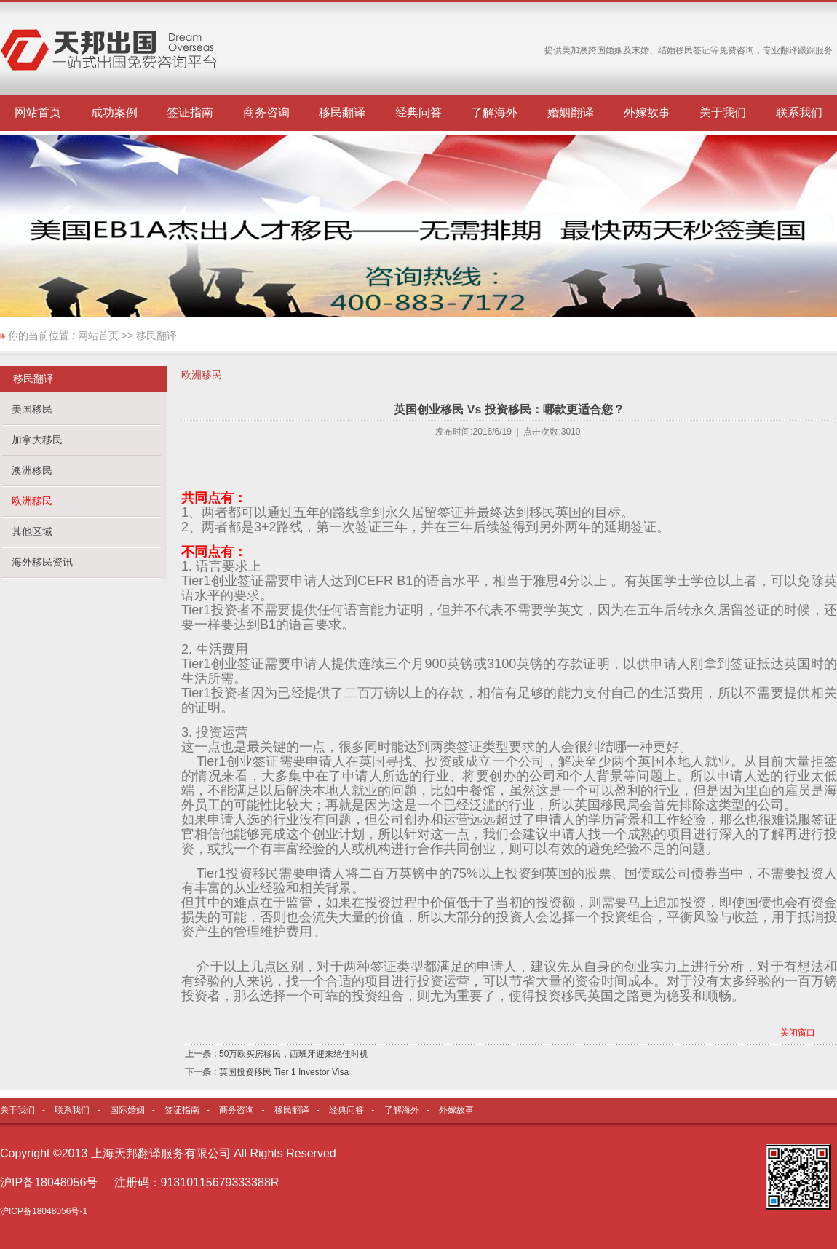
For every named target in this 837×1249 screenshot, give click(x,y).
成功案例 (114, 112)
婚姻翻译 (570, 112)
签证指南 (190, 112)
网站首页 (38, 112)
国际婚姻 (127, 1110)
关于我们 (722, 112)
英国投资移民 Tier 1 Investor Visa (284, 1072)
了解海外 (494, 112)
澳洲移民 (32, 470)
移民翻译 (342, 112)
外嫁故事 (647, 112)
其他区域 (32, 531)
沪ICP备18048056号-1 (43, 1211)
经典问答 (418, 112)
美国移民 (32, 409)
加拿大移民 (37, 439)
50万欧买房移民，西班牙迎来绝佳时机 (293, 1054)
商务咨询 (266, 112)
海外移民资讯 (42, 562)
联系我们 (799, 112)
